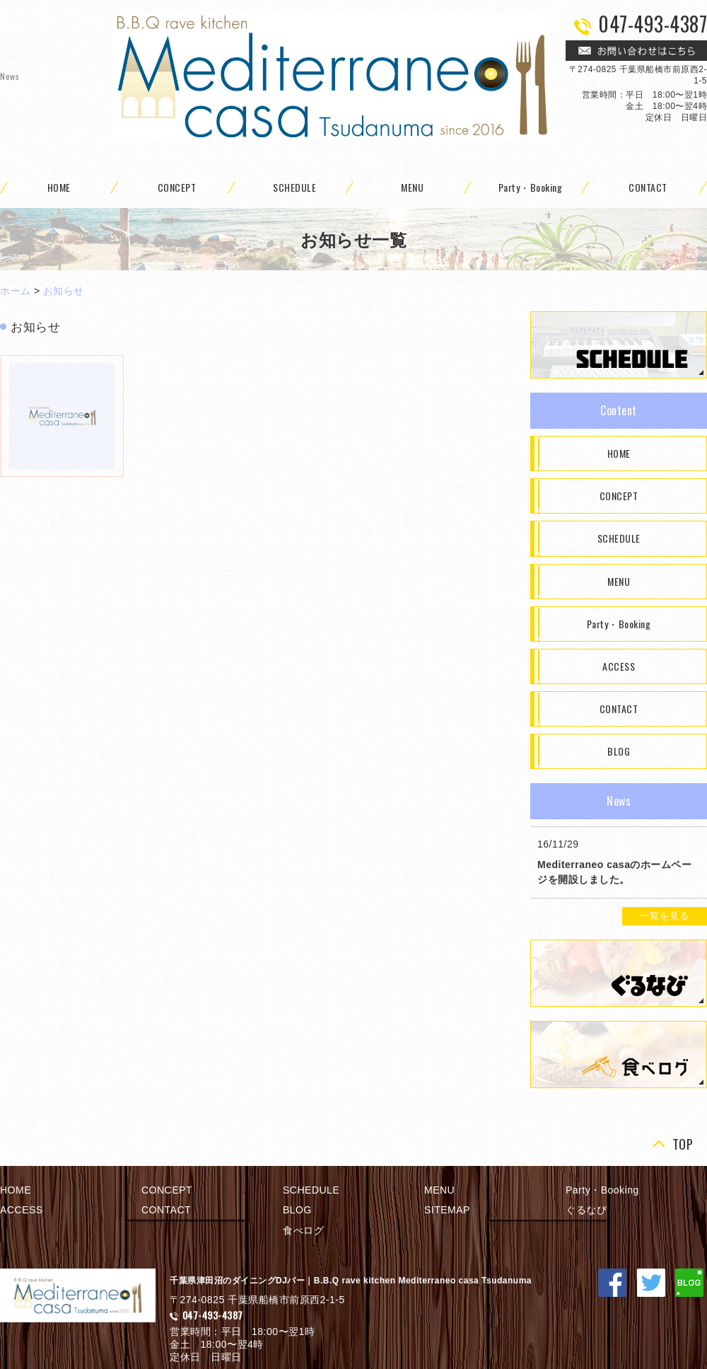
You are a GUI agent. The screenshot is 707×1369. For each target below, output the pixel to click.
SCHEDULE (294, 187)
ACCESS (618, 666)
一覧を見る (664, 916)
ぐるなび (586, 1209)
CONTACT (619, 708)
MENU (412, 187)
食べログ (303, 1230)
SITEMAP (447, 1209)
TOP (683, 1145)
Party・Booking (530, 187)
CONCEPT (177, 187)
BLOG (618, 751)
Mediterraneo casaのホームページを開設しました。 (614, 872)
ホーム (15, 290)
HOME (619, 453)
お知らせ (63, 290)
